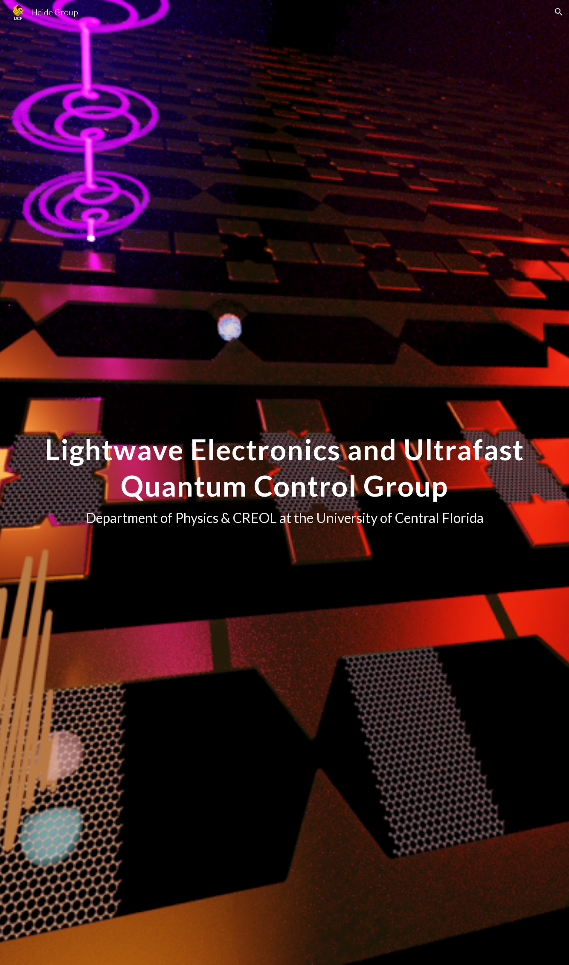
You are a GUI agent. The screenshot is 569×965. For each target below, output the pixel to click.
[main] (284, 482)
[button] (559, 12)
